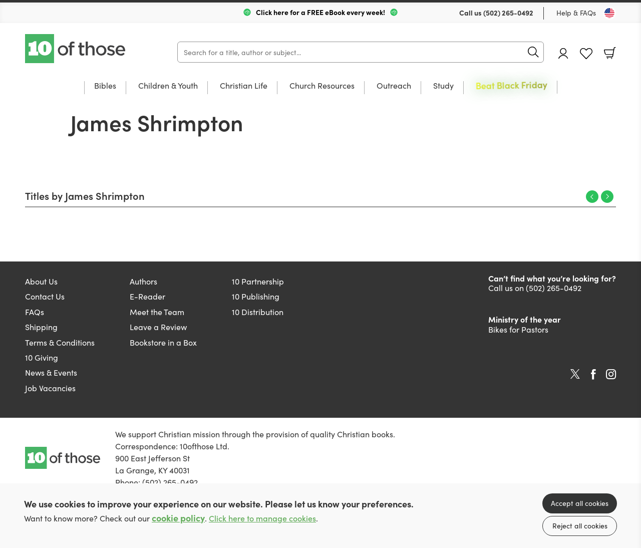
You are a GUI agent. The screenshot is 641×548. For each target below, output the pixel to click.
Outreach (394, 86)
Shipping (41, 326)
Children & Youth (168, 86)
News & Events (51, 372)
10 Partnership (258, 281)
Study (443, 86)
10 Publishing (255, 296)
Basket (610, 53)
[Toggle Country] (609, 13)
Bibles (105, 86)
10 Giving (41, 357)
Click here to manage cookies (262, 518)
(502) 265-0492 (508, 13)
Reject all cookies (579, 525)
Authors (143, 281)
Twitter (575, 374)
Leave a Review (158, 326)
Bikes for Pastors (518, 329)
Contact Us (45, 296)
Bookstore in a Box (163, 342)
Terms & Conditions (60, 342)
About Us (41, 281)
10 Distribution (257, 311)
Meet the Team (157, 311)
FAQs (34, 311)
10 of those (76, 48)
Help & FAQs (576, 13)
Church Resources (322, 86)
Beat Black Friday (511, 85)
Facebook (593, 374)
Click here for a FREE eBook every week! (320, 12)
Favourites (586, 54)
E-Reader (147, 296)
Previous (592, 196)
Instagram (611, 374)
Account (563, 53)
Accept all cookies (579, 503)
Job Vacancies (50, 387)
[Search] (360, 52)
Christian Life (243, 86)
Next (607, 196)
